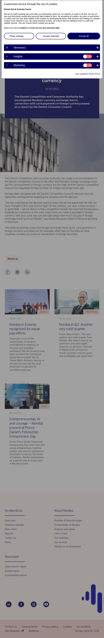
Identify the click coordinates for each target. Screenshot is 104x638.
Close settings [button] (16, 36)
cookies (23, 28)
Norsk (13, 9)
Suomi (28, 9)
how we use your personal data (45, 28)
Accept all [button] (84, 36)
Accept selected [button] (51, 36)
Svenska (21, 9)
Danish (7, 9)
